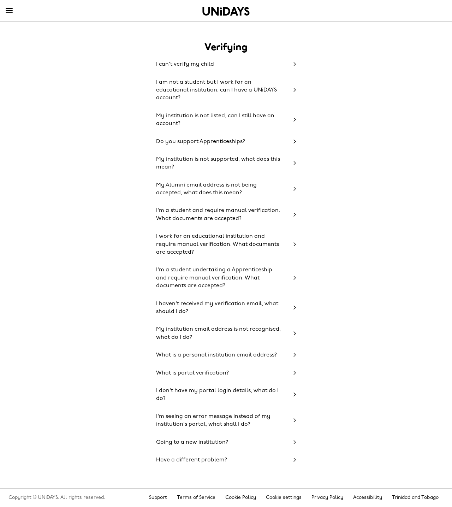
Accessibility (367, 497)
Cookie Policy (240, 497)
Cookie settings (284, 497)
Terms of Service (196, 497)
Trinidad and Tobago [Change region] (415, 497)
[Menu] (9, 11)
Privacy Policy (327, 497)
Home (226, 11)
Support (158, 497)
